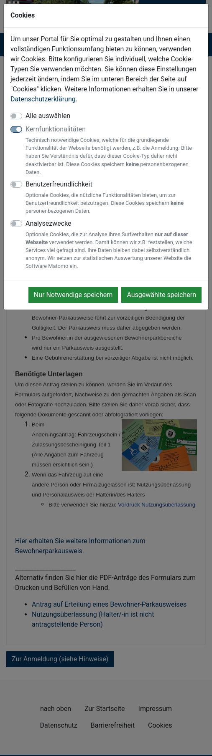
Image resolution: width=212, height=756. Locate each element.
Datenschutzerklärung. (43, 99)
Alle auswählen (48, 116)
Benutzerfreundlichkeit (114, 197)
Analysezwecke (114, 244)
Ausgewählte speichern (161, 295)
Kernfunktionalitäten (114, 150)
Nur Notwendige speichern (73, 295)
